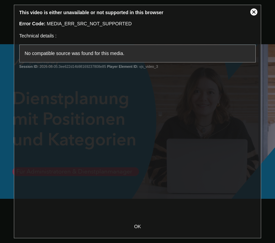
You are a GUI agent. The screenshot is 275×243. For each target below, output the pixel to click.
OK (137, 226)
